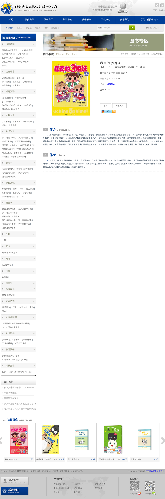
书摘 (105, 106)
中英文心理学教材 (24, 169)
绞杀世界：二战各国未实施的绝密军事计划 (23, 409)
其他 (32, 307)
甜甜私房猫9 (144, 459)
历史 (14, 307)
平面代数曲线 (10, 393)
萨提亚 (29, 28)
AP (30, 372)
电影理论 (16, 193)
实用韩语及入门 (27, 145)
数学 (4, 65)
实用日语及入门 (25, 138)
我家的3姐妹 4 (157, 54)
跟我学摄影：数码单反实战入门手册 (20, 403)
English (162, 10)
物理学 (5, 277)
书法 (4, 125)
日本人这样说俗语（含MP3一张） (19, 387)
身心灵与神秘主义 (9, 177)
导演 (21, 189)
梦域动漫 (98, 488)
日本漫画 (6, 82)
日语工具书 (7, 141)
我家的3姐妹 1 (19, 459)
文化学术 (12, 125)
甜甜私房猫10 (82, 459)
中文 (155, 10)
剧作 (14, 189)
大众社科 (6, 121)
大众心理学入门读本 (10, 356)
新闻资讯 (29, 19)
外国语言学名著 (9, 224)
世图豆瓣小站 (59, 484)
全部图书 (145, 54)
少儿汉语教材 (8, 101)
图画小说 (20, 78)
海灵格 (38, 28)
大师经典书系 (8, 169)
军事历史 (16, 121)
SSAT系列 (20, 58)
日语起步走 (7, 265)
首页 (10, 19)
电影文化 (6, 189)
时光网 (77, 492)
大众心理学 (23, 173)
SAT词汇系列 (7, 58)
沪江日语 (78, 488)
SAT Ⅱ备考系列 (8, 54)
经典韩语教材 (8, 149)
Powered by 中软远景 (137, 471)
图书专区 (48, 19)
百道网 (77, 484)
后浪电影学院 (8, 196)
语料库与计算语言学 (10, 216)
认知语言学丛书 (9, 220)
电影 (46, 28)
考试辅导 (28, 105)
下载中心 (105, 19)
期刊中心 (67, 19)
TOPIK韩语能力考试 (24, 149)
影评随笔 (6, 193)
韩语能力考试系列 (9, 252)
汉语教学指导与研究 (10, 109)
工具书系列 (7, 343)
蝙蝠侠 (54, 28)
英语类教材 (27, 340)
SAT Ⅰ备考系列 (26, 50)
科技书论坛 (149, 20)
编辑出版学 (28, 121)
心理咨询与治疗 (9, 173)
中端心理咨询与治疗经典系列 (14, 359)
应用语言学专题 (25, 209)
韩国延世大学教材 (9, 145)
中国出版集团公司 (61, 488)
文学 (4, 240)
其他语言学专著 (9, 228)
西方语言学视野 (9, 209)
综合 (4, 311)
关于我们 (124, 19)
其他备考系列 (8, 62)
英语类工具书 (20, 343)
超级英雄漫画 (8, 78)
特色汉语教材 (20, 98)
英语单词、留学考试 (10, 340)
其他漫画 (27, 82)
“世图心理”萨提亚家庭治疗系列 (15, 323)
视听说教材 (7, 98)
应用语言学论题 (11, 398)
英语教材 (28, 153)
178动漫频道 (100, 484)
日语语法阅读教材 (22, 141)
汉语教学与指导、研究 (11, 105)
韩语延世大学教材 (18, 157)
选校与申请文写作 (9, 50)
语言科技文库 (24, 224)
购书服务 (86, 19)
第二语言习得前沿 (9, 213)
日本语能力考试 (9, 138)
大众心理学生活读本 (10, 327)
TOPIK (19, 28)
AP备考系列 (23, 54)
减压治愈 (16, 82)
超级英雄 (6, 85)
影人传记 (30, 189)
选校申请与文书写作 (17, 372)
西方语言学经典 (25, 220)
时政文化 (23, 307)
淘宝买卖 (119, 106)
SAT (4, 372)
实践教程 (27, 193)
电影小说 (20, 196)
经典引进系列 (8, 295)
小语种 (5, 157)
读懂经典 (6, 307)
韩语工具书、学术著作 (11, 153)
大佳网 (56, 492)
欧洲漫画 (16, 85)
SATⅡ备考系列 (22, 62)
